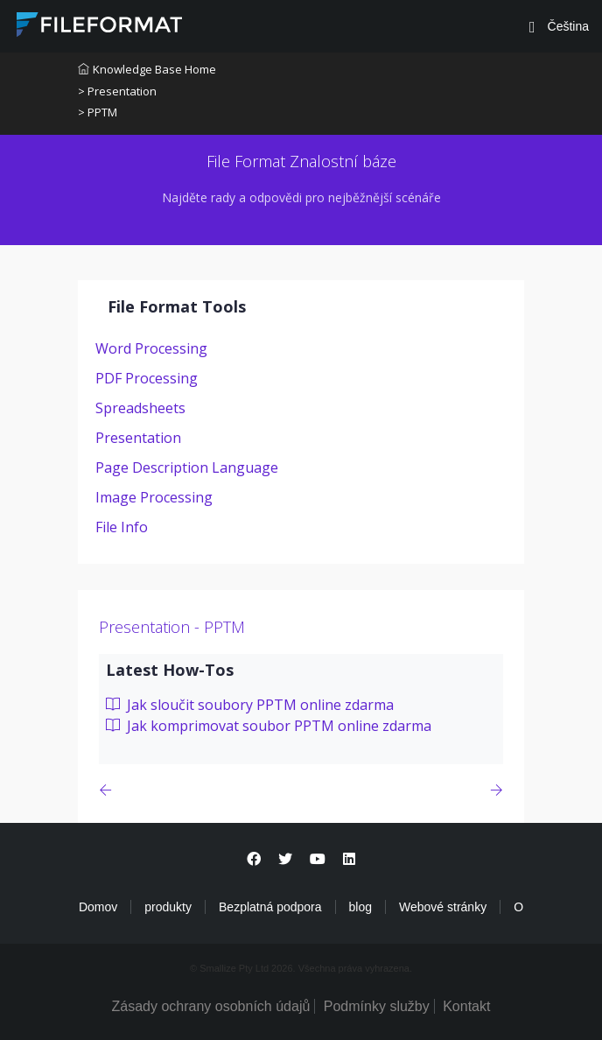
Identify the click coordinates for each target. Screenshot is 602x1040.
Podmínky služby (377, 1006)
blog (360, 907)
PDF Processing (146, 378)
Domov (98, 907)
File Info (121, 527)
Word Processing (151, 348)
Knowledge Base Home (147, 69)
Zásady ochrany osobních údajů (211, 1006)
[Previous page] (109, 790)
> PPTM (97, 112)
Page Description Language (186, 467)
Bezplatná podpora (270, 907)
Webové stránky (442, 907)
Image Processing (154, 497)
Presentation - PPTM (172, 626)
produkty (168, 907)
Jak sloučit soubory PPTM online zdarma (250, 704)
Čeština (566, 26)
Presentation (138, 437)
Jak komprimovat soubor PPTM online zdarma (268, 725)
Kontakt (466, 1006)
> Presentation (117, 91)
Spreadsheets (140, 408)
